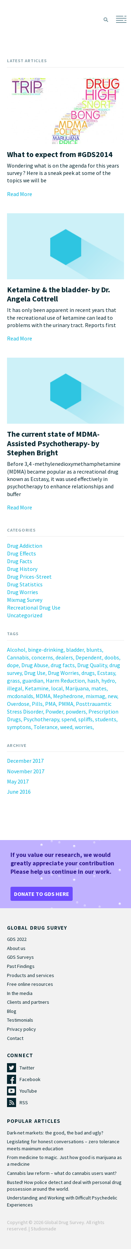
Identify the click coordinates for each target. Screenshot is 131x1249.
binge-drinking (46, 649)
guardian (32, 680)
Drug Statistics (25, 584)
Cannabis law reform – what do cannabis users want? (62, 1173)
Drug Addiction (24, 545)
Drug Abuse (34, 665)
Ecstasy (106, 672)
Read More (19, 193)
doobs (111, 657)
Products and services (30, 975)
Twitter (27, 1068)
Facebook (30, 1079)
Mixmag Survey (24, 599)
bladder (75, 649)
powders (76, 711)
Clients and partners (28, 1002)
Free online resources (30, 984)
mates (99, 688)
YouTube (28, 1091)
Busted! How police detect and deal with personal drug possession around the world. (64, 1185)
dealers (64, 657)
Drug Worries (22, 592)
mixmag (95, 696)
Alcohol (16, 649)
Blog (11, 1011)
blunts (94, 649)
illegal (14, 688)
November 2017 (25, 771)
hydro (108, 680)
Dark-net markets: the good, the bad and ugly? (55, 1133)
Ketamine (37, 688)
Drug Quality (92, 665)
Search (105, 19)
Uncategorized (24, 615)
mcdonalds (20, 696)
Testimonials (20, 1020)
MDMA (43, 696)
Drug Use (34, 672)
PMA (50, 703)
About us (16, 948)
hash (93, 680)
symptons (19, 726)
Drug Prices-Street (29, 576)
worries (84, 726)
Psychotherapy (41, 719)
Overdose (18, 703)
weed (66, 726)
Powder (54, 711)
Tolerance (46, 726)
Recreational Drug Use (33, 607)
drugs (88, 672)
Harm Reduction (65, 680)
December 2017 (25, 760)
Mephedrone (68, 696)
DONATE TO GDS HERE (41, 893)
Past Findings (21, 966)
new (112, 696)
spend (68, 719)
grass (13, 680)
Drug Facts (19, 561)
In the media (19, 993)
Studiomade (43, 1228)
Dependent (88, 657)
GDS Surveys (20, 957)
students (105, 719)
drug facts (63, 665)
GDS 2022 (17, 939)
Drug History (22, 568)
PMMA (65, 703)
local (57, 688)
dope (13, 665)
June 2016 (19, 791)
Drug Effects (21, 553)
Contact (15, 1038)
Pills (37, 703)
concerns (42, 657)
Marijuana (77, 688)
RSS (24, 1102)
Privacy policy (21, 1029)
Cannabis (18, 657)
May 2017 (18, 781)
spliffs (85, 719)
